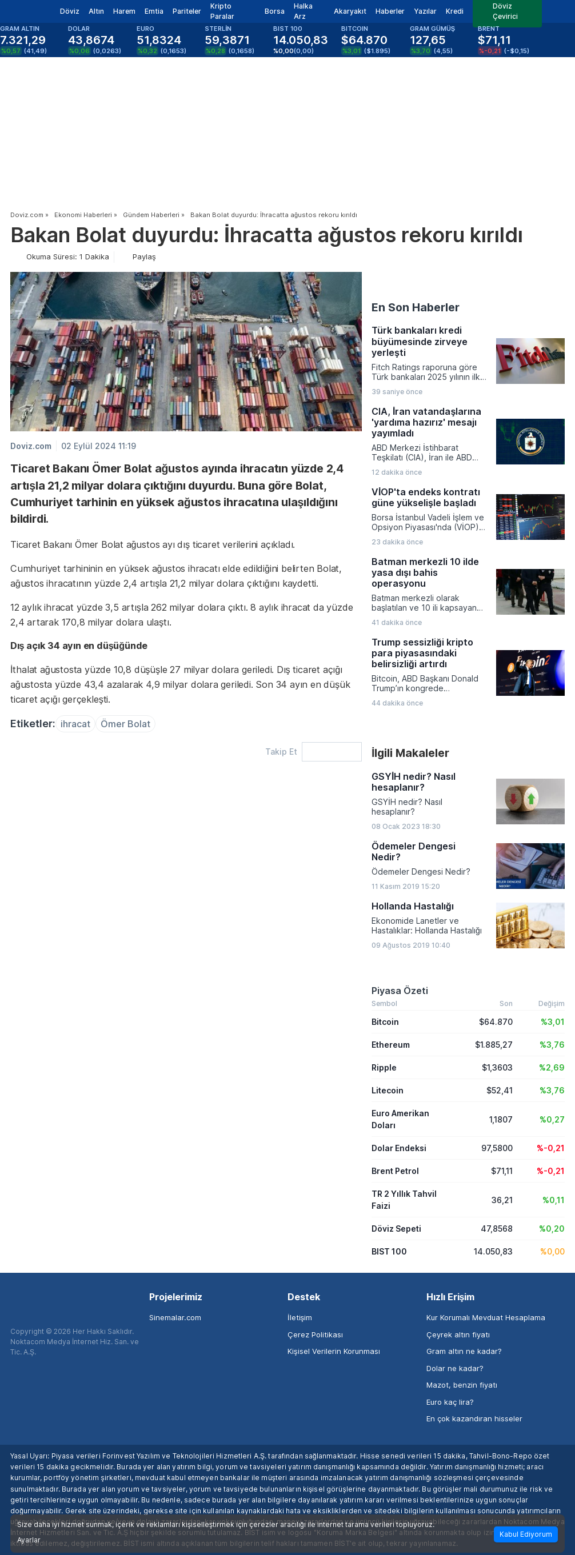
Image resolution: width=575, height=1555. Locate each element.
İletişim (300, 1317)
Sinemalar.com (175, 1317)
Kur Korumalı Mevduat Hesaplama (485, 1317)
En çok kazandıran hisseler (474, 1418)
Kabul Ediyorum (526, 1534)
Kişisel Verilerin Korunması (334, 1351)
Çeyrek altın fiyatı (458, 1334)
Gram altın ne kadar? (464, 1351)
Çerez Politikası (315, 1334)
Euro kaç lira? (450, 1401)
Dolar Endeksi (399, 1148)
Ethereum (391, 1044)
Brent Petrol (395, 1171)
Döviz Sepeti (396, 1228)
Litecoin (388, 1090)
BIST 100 (389, 1251)
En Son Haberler (416, 307)
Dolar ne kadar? (455, 1368)
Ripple (384, 1067)
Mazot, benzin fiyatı (461, 1384)
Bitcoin (385, 1022)
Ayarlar (29, 1540)
